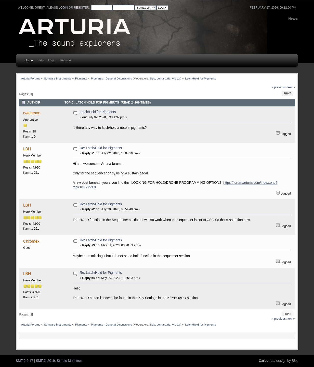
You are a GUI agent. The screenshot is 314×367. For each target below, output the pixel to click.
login (63, 7)
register (81, 7)
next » (291, 87)
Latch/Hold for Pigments (98, 112)
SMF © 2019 (45, 361)
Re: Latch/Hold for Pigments (101, 148)
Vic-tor (176, 78)
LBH (27, 149)
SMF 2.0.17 (24, 361)
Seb (152, 78)
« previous (279, 87)
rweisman (31, 113)
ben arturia (163, 78)
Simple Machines (69, 361)
